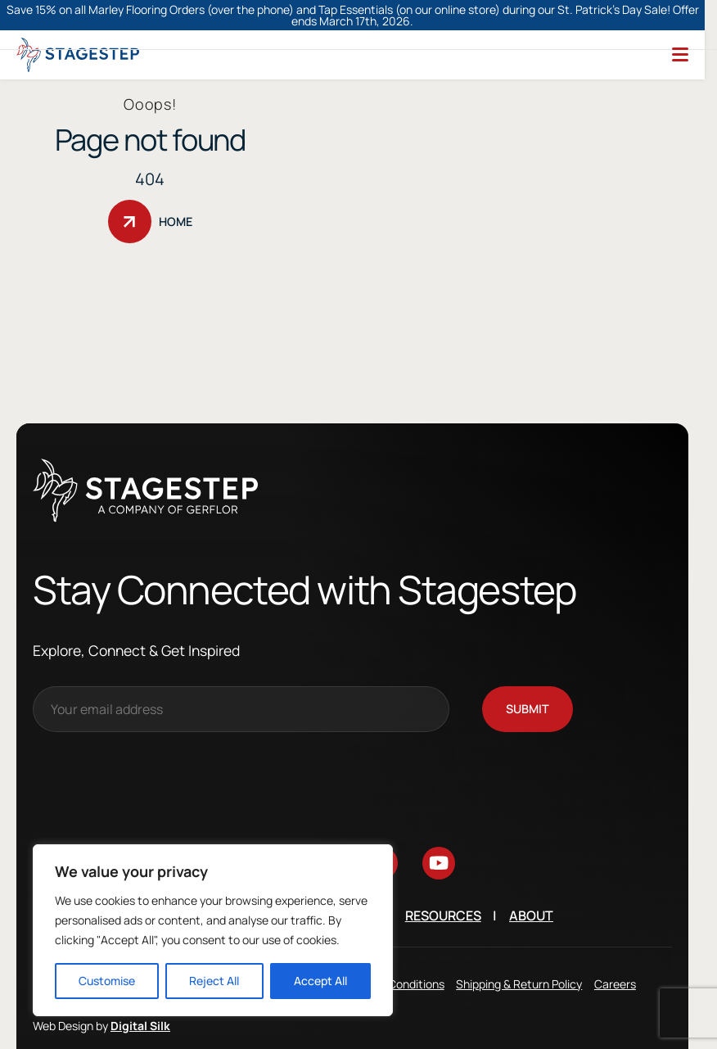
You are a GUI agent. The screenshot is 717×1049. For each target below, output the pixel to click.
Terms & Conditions (394, 956)
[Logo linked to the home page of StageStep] (78, 27)
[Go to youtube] (438, 836)
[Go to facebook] (324, 836)
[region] (213, 930)
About (531, 888)
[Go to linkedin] (381, 836)
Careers (615, 956)
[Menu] (680, 27)
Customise (107, 980)
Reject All (214, 980)
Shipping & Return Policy (519, 956)
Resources (443, 888)
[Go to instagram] (266, 836)
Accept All (320, 980)
